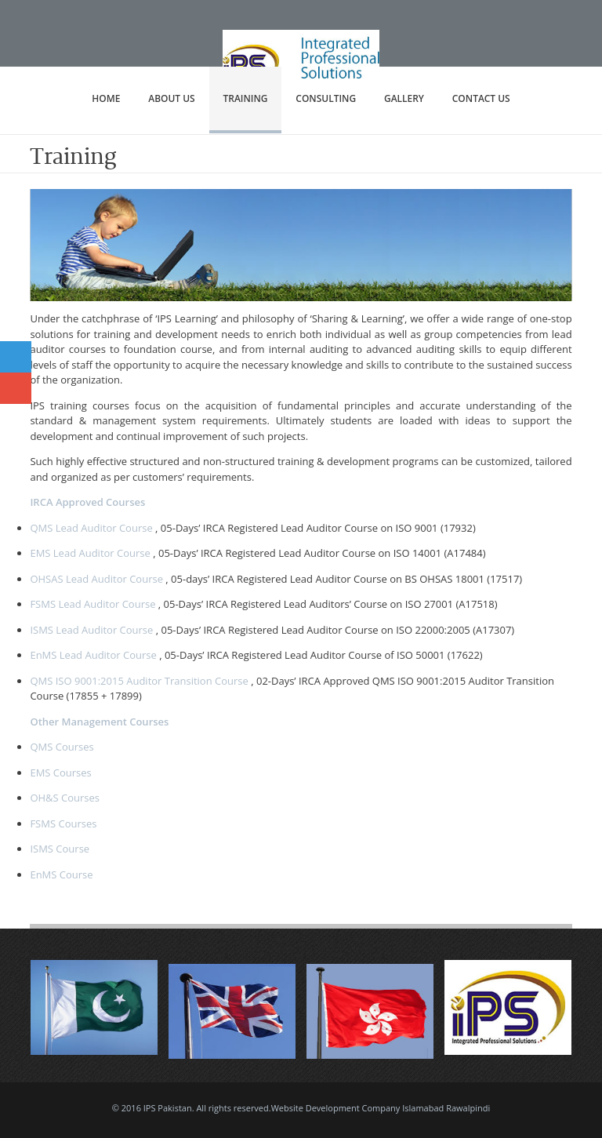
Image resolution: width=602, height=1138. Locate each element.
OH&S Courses (65, 798)
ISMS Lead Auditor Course (91, 630)
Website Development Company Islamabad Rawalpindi (381, 1108)
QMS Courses (61, 747)
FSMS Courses (63, 823)
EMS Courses (60, 772)
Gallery (404, 98)
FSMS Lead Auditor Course (92, 604)
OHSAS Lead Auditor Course (96, 579)
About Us (171, 98)
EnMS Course (61, 874)
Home (106, 98)
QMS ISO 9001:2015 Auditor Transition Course (139, 681)
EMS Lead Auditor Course (90, 553)
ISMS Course (59, 849)
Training (245, 98)
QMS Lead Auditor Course (91, 528)
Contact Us (481, 98)
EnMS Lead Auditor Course (93, 655)
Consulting (326, 98)
